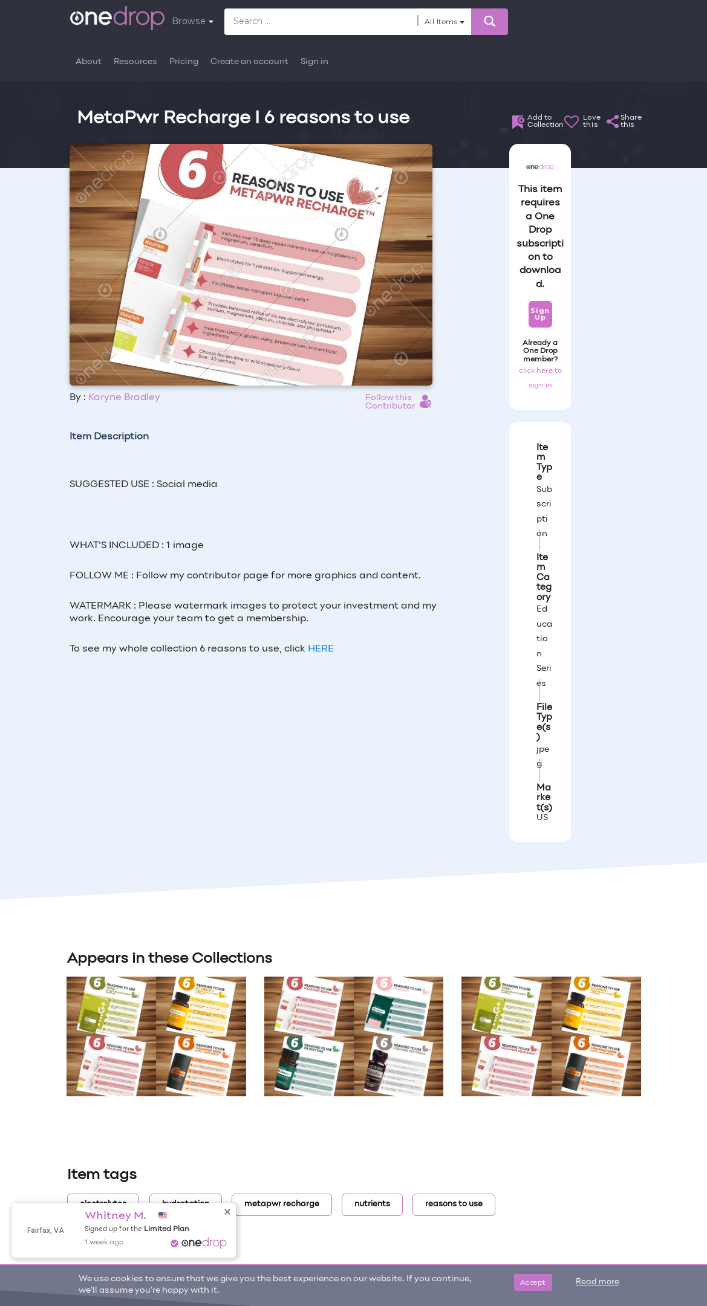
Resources (135, 62)
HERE (321, 649)
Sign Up (539, 314)
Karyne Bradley (124, 397)
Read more (597, 1282)
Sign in (314, 62)
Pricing (183, 62)
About (89, 62)
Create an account (249, 62)
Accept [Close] (533, 1282)
